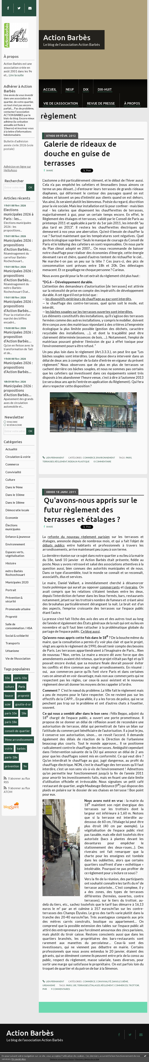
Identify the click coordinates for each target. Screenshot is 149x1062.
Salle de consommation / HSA (18, 626)
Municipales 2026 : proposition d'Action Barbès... (18, 336)
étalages (94, 985)
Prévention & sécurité (14, 599)
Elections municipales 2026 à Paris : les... (18, 214)
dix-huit (105, 89)
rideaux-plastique (78, 461)
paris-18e (11, 757)
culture (9, 686)
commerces (121, 985)
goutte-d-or (23, 704)
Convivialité (13, 472)
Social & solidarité (17, 635)
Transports (12, 643)
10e (7, 678)
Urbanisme (12, 650)
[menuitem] (50, 86)
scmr (8, 704)
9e (25, 766)
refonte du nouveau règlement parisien (79, 537)
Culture (10, 479)
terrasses (48, 461)
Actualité (11, 449)
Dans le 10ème (14, 494)
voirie (8, 748)
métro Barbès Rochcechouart (15, 573)
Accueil (49, 89)
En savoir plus (19, 1059)
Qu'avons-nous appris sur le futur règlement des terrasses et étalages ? (90, 509)
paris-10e (20, 678)
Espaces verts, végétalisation (14, 554)
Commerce (12, 464)
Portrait (10, 590)
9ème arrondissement (19, 739)
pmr (44, 989)
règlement (107, 985)
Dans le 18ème (14, 502)
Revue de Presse (101, 103)
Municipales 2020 (17, 582)
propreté (23, 695)
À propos (132, 103)
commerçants (110, 587)
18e (23, 713)
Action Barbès (66, 37)
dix (85, 89)
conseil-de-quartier (17, 731)
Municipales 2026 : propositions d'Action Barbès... (18, 244)
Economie (11, 517)
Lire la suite (16, 75)
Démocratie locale (17, 510)
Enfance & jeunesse (17, 536)
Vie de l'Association (17, 658)
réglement (61, 461)
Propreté (11, 616)
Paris (21, 686)
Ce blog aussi (90, 631)
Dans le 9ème (14, 487)
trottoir (134, 985)
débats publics (53, 545)
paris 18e (11, 722)
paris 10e (11, 713)
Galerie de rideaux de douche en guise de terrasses (80, 153)
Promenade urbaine (17, 609)
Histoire (10, 563)
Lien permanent (53, 457)
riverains (131, 587)
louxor (9, 695)
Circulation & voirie (17, 456)
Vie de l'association (60, 103)
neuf (70, 89)
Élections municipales (12, 527)
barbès (21, 748)
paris (129, 457)
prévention (12, 766)
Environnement (15, 544)
